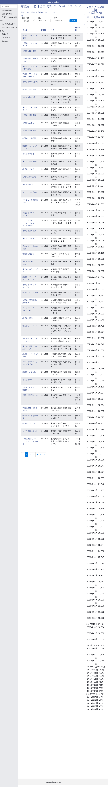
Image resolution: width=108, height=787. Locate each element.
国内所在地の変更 (8, 24)
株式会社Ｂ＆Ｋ (28, 238)
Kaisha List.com (54, 2)
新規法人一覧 (7, 10)
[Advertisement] (10, 55)
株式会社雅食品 (28, 254)
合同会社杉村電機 (29, 115)
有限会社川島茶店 (29, 231)
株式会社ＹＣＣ (28, 169)
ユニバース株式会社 (30, 192)
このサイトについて (9, 37)
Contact (4, 41)
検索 (73, 21)
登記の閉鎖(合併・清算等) (8, 29)
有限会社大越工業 (29, 138)
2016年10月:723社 (95, 682)
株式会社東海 (27, 380)
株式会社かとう (28, 154)
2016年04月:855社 (95, 700)
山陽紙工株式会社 (29, 177)
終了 (55, 18)
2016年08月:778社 (95, 688)
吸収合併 (5, 34)
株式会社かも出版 (29, 372)
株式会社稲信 (27, 318)
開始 (39, 18)
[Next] (44, 454)
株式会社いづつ (28, 184)
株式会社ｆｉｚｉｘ (30, 326)
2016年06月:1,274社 (95, 694)
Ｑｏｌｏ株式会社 (29, 97)
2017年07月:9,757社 (95, 645)
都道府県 (25, 18)
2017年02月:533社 (95, 670)
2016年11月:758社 (95, 679)
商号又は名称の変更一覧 (8, 19)
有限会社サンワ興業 (30, 82)
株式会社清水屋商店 (30, 161)
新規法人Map (7, 14)
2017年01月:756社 (95, 673)
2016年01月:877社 (95, 709)
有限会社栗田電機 (29, 51)
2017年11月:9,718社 (95, 624)
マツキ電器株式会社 (30, 431)
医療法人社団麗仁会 (30, 395)
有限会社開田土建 (29, 89)
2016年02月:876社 (95, 706)
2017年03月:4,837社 (95, 667)
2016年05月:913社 (95, 697)
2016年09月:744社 (95, 685)
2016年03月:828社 (95, 703)
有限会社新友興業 (29, 130)
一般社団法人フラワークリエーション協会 (30, 441)
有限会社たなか (28, 123)
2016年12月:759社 (95, 676)
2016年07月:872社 (95, 691)
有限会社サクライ (29, 423)
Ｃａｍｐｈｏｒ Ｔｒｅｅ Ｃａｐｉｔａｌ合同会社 (30, 223)
